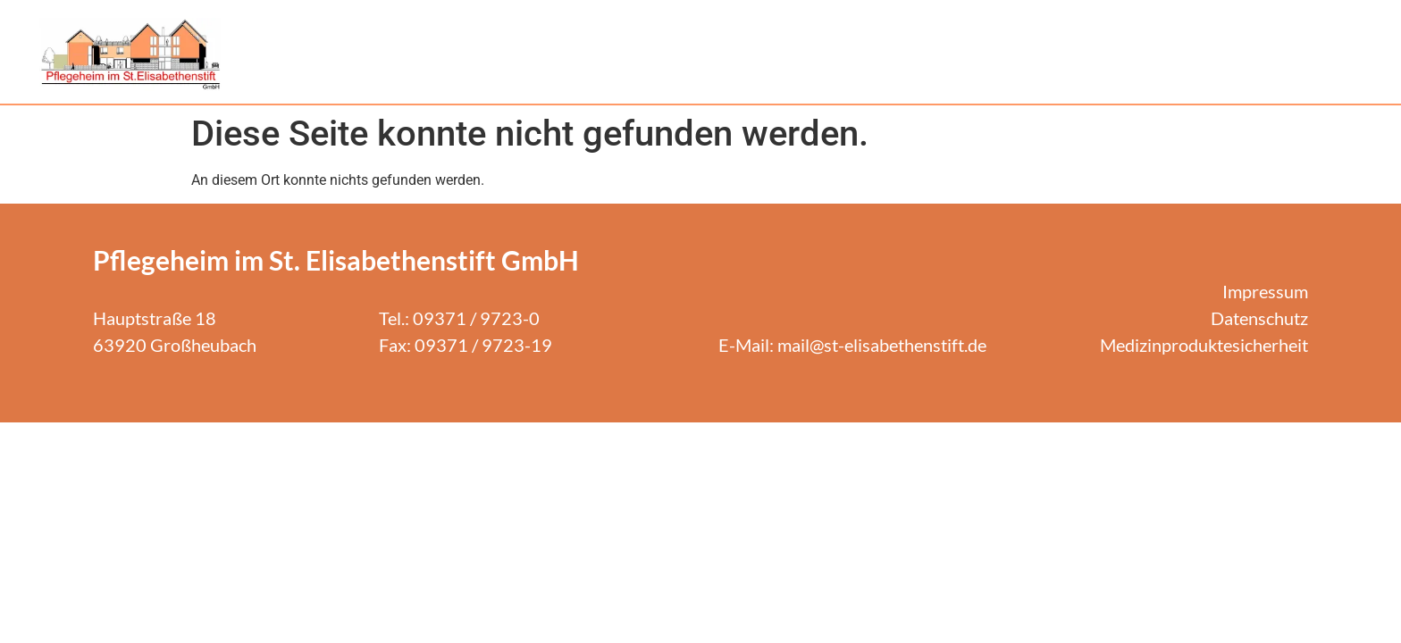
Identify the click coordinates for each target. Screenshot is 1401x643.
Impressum (1265, 291)
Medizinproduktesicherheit (1204, 344)
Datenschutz (1259, 318)
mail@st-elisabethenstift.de (881, 344)
